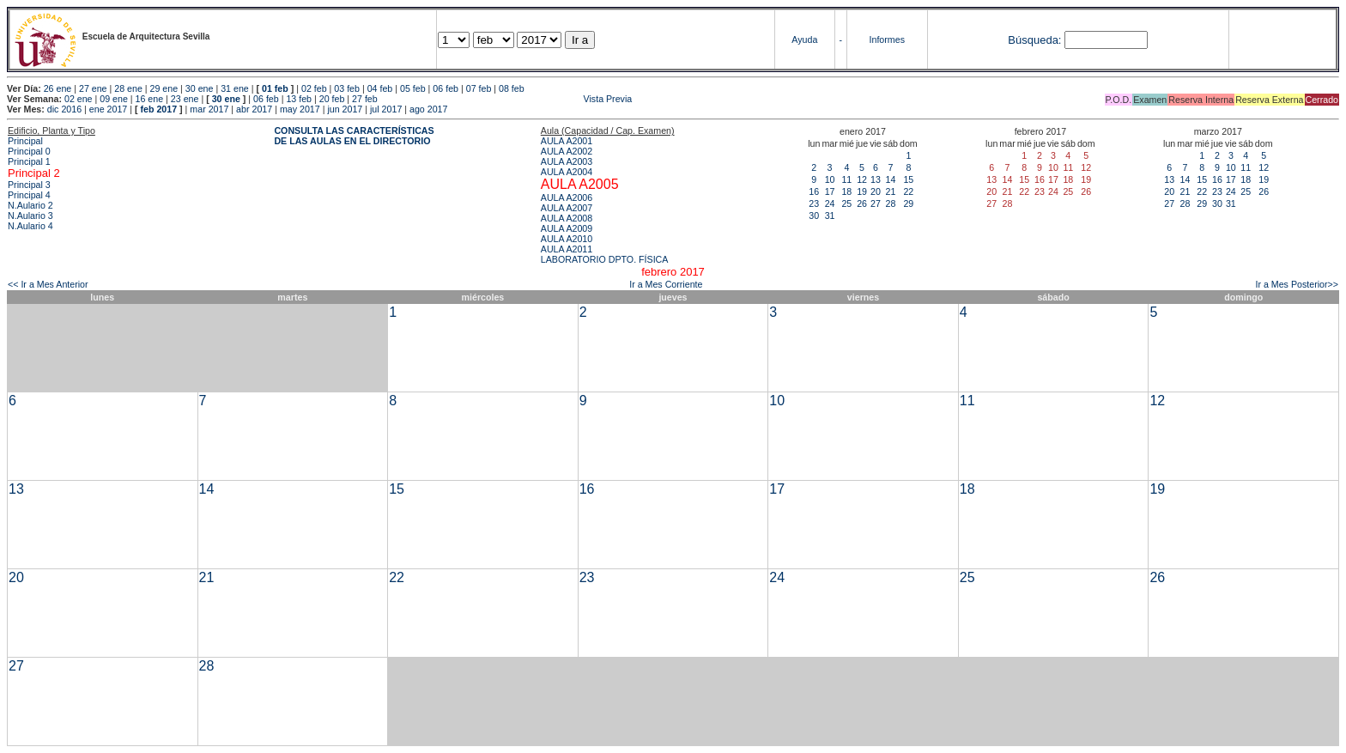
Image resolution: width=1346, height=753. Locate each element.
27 (875, 203)
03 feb (347, 88)
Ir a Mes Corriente (665, 284)
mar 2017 (209, 109)
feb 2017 (158, 109)
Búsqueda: (1034, 39)
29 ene (164, 88)
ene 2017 (108, 109)
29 (908, 203)
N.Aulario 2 (30, 205)
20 (875, 191)
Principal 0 (29, 151)
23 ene (185, 99)
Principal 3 (29, 184)
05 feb (413, 88)
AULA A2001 (566, 141)
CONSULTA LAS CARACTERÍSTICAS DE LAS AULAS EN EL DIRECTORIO (354, 135)
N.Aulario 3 (30, 215)
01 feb (275, 88)
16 (814, 191)
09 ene (114, 99)
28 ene (128, 88)
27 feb (365, 99)
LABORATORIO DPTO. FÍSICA (605, 259)
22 (908, 191)
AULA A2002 (566, 151)
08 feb (511, 88)
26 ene (58, 88)
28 (890, 203)
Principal (25, 141)
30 (814, 215)
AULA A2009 (566, 228)
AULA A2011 (566, 249)
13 (875, 179)
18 (846, 191)
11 (846, 179)
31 (830, 215)
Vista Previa (506, 99)
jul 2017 (386, 109)
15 (908, 179)
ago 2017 (428, 109)
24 (830, 203)
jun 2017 (344, 109)
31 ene (235, 88)
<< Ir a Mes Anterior (48, 284)
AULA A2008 (566, 218)
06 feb (445, 88)
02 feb (314, 88)
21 (890, 191)
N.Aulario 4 (30, 226)
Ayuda (804, 39)
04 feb (380, 88)
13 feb (299, 99)
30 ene (199, 88)
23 (814, 203)
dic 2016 (64, 109)
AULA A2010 (566, 239)
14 (890, 179)
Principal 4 (29, 195)
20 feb (332, 99)
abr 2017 (254, 109)
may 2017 (300, 109)
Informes (887, 39)
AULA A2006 (566, 197)
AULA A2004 (566, 172)
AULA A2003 (566, 161)
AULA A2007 (566, 208)
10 (830, 179)
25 (846, 203)
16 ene (150, 99)
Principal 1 (29, 161)
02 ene (78, 99)
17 (830, 191)
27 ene (93, 88)
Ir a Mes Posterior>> (1296, 284)
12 (862, 179)
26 (862, 203)
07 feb (479, 88)
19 (862, 191)
